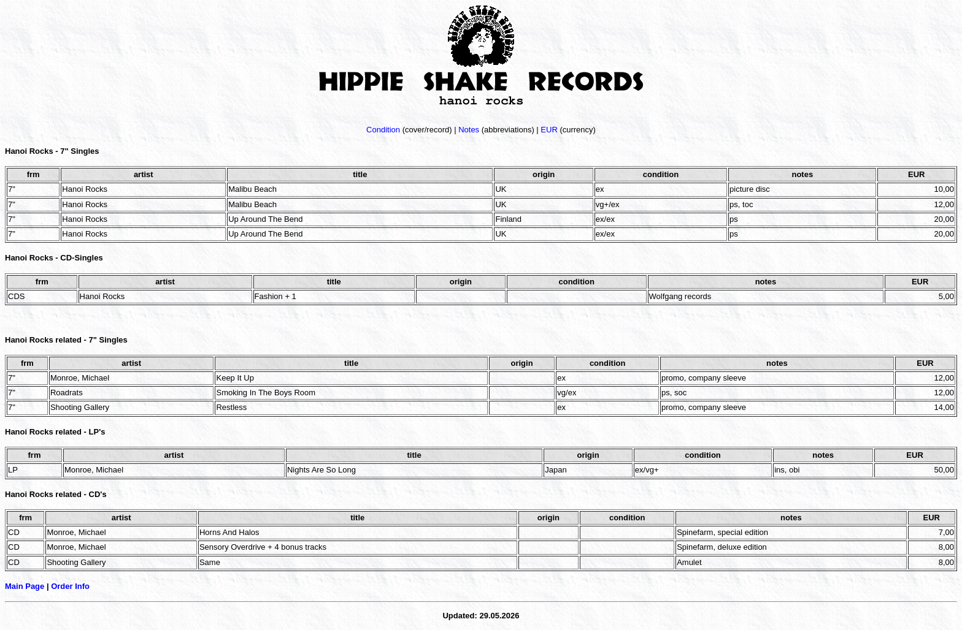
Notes (468, 129)
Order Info (70, 586)
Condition (383, 129)
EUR (549, 129)
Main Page (24, 586)
